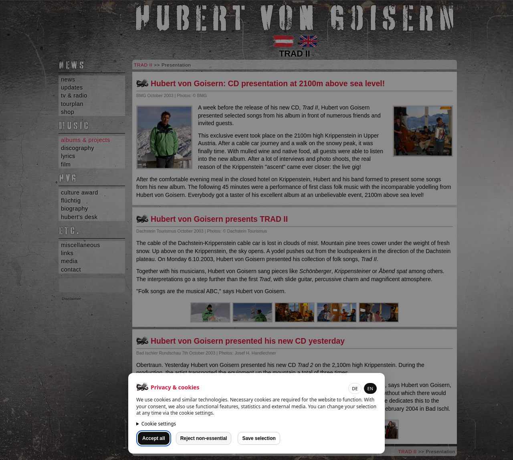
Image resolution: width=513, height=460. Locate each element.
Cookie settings (158, 423)
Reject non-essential (203, 438)
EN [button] (370, 388)
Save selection (258, 438)
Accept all (153, 438)
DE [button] (354, 388)
